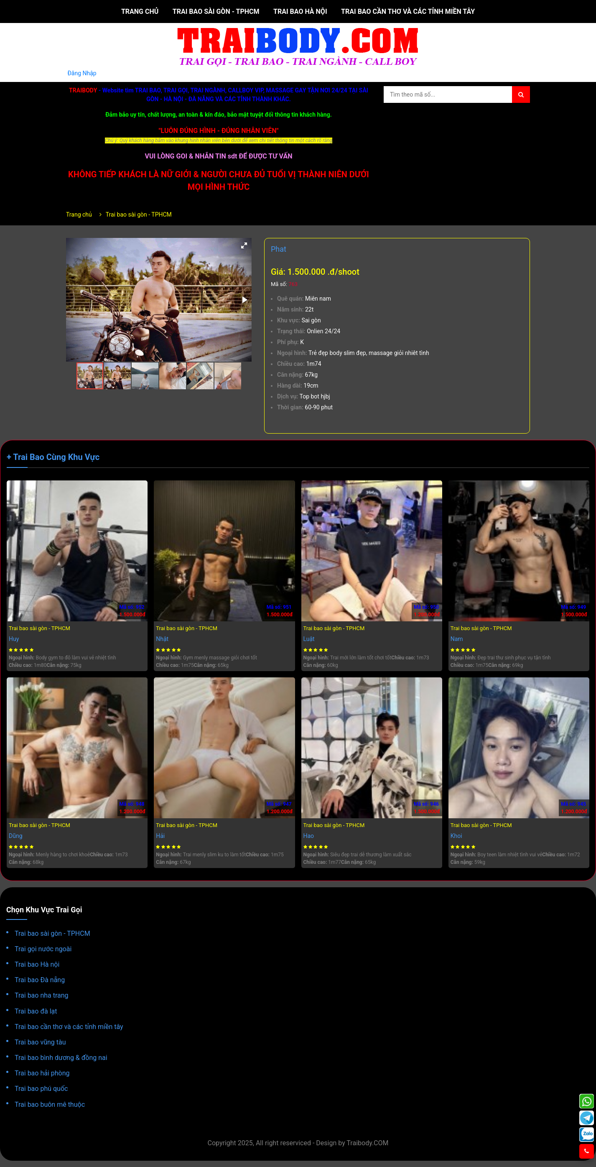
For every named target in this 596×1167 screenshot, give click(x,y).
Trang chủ (139, 11)
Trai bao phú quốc (41, 1089)
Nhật (162, 639)
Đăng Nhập (82, 73)
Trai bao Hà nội (300, 11)
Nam (457, 639)
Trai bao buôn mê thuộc (50, 1104)
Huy (14, 639)
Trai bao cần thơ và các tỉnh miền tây (408, 11)
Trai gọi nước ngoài (43, 949)
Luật (309, 639)
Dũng (16, 835)
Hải (160, 835)
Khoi (456, 835)
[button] (244, 245)
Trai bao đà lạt (36, 1011)
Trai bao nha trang (42, 995)
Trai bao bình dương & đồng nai (61, 1058)
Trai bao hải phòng (42, 1073)
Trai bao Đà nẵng (40, 980)
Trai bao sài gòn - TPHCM (216, 11)
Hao (308, 835)
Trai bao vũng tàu (40, 1042)
